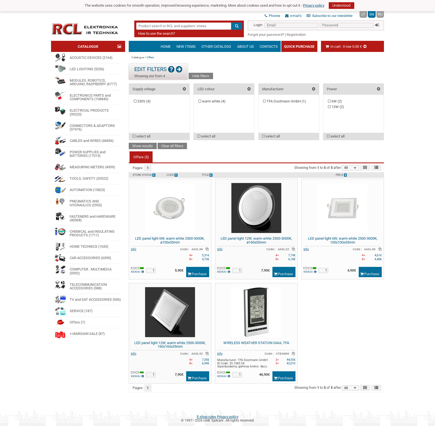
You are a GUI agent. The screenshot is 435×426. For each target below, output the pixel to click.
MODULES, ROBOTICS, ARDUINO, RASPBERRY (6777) (86, 80)
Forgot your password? (266, 34)
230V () (142, 101)
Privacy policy (313, 5)
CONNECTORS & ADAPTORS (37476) (85, 125)
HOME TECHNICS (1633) (81, 246)
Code (172, 175)
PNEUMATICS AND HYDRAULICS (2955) (78, 201)
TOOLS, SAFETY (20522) (81, 178)
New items (186, 46)
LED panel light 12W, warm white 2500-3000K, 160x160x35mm (170, 345)
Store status (144, 175)
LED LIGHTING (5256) (79, 68)
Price (341, 175)
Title (207, 175)
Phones (272, 16)
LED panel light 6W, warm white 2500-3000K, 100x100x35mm (343, 240)
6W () (335, 101)
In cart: (346, 46)
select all (141, 136)
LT (363, 14)
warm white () (212, 101)
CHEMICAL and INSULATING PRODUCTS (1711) (84, 231)
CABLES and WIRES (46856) (84, 140)
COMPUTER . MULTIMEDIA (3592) (83, 269)
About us (245, 46)
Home (166, 46)
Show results (142, 146)
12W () (336, 106)
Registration (296, 34)
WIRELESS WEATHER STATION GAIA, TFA (256, 343)
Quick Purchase (299, 46)
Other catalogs (216, 46)
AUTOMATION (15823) (80, 190)
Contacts (269, 46)
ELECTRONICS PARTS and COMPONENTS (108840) (82, 95)
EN (372, 14)
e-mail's (293, 16)
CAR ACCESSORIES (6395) (83, 258)
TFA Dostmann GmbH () (284, 101)
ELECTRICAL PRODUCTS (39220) (81, 110)
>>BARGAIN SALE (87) (80, 333)
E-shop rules (206, 417)
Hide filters (200, 76)
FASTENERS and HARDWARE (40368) (85, 216)
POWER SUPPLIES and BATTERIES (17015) (80, 152)
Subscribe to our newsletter (330, 16)
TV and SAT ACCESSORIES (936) (88, 299)
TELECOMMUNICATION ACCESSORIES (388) (81, 284)
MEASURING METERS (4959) (85, 167)
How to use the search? (156, 33)
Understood (341, 5)
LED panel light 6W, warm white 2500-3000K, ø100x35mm (170, 240)
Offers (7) (70, 322)
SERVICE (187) (73, 311)
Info (133, 249)
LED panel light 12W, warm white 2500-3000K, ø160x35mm (256, 240)
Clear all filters (172, 146)
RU (380, 14)
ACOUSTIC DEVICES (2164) (83, 57)
